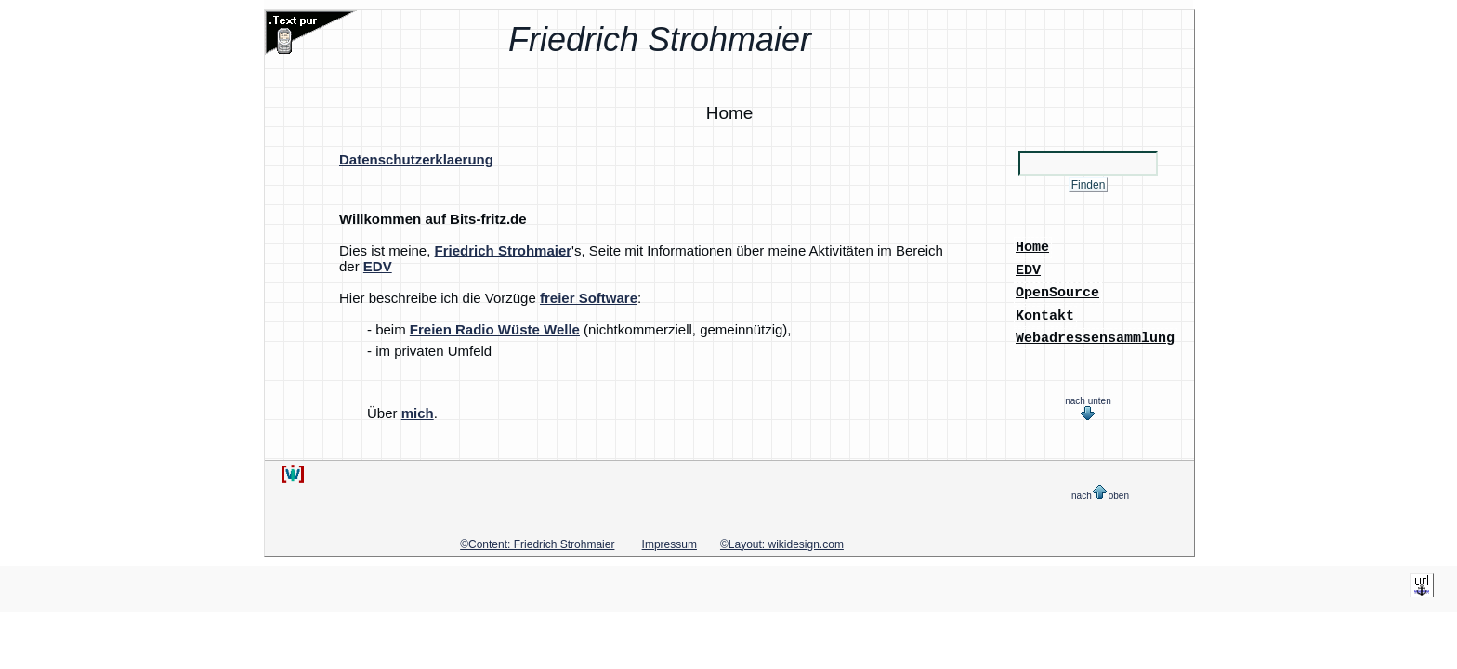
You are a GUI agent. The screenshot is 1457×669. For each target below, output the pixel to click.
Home (1032, 246)
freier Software (588, 298)
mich (417, 413)
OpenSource (1057, 290)
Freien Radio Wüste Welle (495, 329)
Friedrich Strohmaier (503, 250)
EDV (377, 266)
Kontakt (1045, 312)
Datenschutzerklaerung (416, 159)
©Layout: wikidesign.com (782, 539)
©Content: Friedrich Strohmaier (537, 539)
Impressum (669, 539)
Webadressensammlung (1095, 333)
